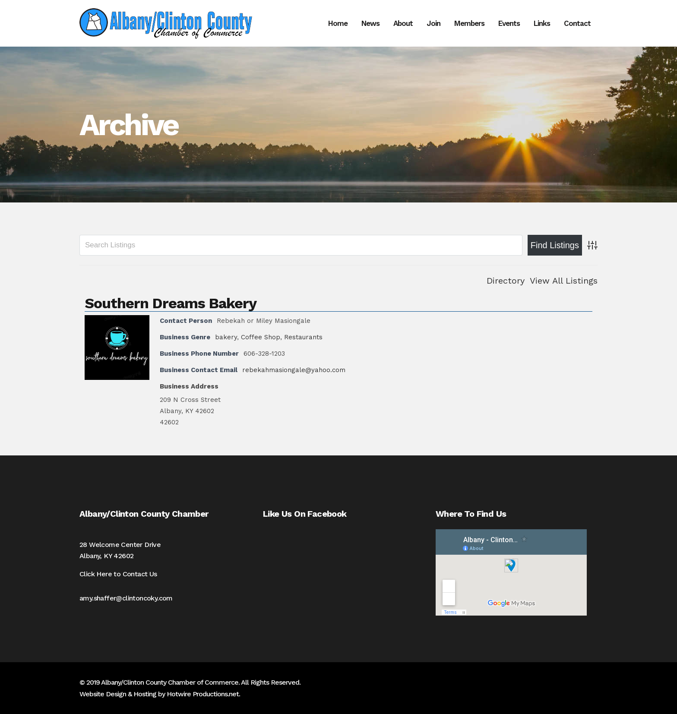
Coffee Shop (260, 337)
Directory (506, 280)
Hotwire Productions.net (203, 694)
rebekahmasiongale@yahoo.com (293, 370)
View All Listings (564, 280)
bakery (226, 337)
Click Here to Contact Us (118, 574)
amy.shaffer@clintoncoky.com (126, 598)
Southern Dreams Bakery (170, 303)
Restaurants (303, 337)
